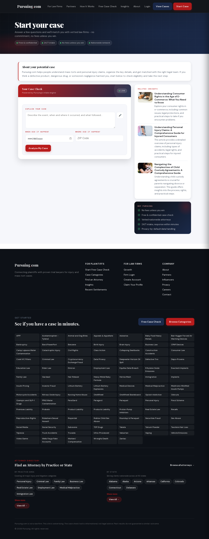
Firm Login (129, 274)
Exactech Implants (179, 368)
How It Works (87, 6)
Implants (175, 377)
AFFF (18, 335)
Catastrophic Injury (51, 350)
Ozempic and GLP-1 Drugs (25, 402)
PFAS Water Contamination (49, 402)
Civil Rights (73, 350)
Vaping (148, 433)
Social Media (22, 427)
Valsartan (124, 433)
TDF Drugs (98, 427)
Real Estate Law (152, 409)
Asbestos (124, 335)
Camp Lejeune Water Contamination (26, 352)
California (165, 481)
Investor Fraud (49, 386)
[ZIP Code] (99, 138)
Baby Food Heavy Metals (153, 337)
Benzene (72, 344)
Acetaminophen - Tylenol (50, 337)
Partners (71, 6)
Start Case (182, 6)
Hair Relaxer (73, 377)
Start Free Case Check (97, 269)
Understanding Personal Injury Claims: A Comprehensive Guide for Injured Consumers (169, 132)
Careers (166, 289)
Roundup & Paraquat (129, 418)
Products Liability (102, 409)
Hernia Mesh (125, 377)
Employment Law (102, 368)
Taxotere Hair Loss (179, 427)
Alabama (113, 481)
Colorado (179, 481)
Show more (20, 500)
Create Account (132, 279)
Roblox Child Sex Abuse (101, 420)
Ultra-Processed (101, 433)
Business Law (151, 344)
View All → (22, 505)
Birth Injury (99, 344)
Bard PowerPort (49, 344)
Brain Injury (125, 344)
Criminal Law (48, 359)
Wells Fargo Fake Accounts (49, 440)
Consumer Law (178, 350)
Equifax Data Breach (129, 368)
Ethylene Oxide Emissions (152, 370)
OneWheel (98, 394)
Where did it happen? (87, 132)
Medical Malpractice (154, 386)
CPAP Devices (177, 344)
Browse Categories (180, 321)
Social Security (49, 427)
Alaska (125, 481)
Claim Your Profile (133, 284)
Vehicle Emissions (179, 433)
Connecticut (115, 487)
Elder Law (46, 368)
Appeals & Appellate (103, 335)
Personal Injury (152, 400)
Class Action (99, 350)
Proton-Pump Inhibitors (126, 411)
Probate (46, 409)
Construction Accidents (151, 352)
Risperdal (72, 418)
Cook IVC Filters (23, 359)
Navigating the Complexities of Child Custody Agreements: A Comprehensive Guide (168, 169)
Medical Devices (127, 386)
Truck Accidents (49, 433)
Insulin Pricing (22, 386)
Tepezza (20, 433)
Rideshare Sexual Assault (50, 420)
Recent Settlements (96, 289)
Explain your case (36, 109)
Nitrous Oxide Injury (51, 394)
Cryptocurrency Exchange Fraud (75, 361)
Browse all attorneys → (182, 465)
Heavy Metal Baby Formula (102, 378)
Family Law (21, 377)
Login (147, 6)
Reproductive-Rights (26, 418)
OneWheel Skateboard (130, 394)
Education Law (23, 368)
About (136, 6)
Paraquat (124, 400)
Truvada (71, 433)
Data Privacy (99, 359)
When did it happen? (37, 132)
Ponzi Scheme (177, 400)
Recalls (174, 409)
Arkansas (150, 481)
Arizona (137, 481)
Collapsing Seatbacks (130, 350)
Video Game (22, 438)
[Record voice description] (120, 115)
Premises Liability (24, 409)
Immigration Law (25, 494)
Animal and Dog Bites (78, 335)
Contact (166, 294)
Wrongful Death (101, 438)
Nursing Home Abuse (77, 394)
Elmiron (71, 368)
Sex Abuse (176, 418)
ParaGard (72, 400)
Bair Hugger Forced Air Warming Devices (181, 337)
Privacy (166, 284)
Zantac (123, 438)
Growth (128, 269)
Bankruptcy (21, 344)
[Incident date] (49, 138)
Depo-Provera (177, 359)
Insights (125, 6)
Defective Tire (151, 359)
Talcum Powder (152, 427)
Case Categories (94, 274)
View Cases (162, 6)
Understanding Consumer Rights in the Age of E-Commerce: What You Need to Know (170, 98)
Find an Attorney (94, 279)
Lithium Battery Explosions (101, 387)
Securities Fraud (153, 418)
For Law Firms (55, 6)
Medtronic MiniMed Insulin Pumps (180, 387)
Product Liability (75, 409)
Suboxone (72, 427)
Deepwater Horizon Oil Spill (130, 361)
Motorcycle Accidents (26, 394)
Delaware (131, 487)
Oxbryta (175, 394)
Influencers (168, 279)
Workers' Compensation (75, 440)
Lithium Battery (75, 386)
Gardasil (46, 377)
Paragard (98, 400)
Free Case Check (108, 6)
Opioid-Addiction (153, 394)
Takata (123, 427)
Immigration (151, 377)
